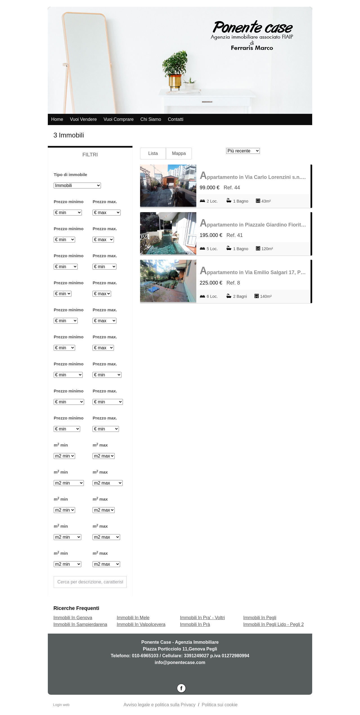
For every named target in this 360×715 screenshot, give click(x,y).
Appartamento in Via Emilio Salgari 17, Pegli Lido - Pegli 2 (253, 270)
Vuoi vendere (83, 119)
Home (57, 119)
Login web (61, 705)
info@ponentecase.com (180, 662)
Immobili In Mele (133, 617)
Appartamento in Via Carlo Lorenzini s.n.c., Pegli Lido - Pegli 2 (253, 175)
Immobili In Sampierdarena (80, 624)
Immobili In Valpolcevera (141, 624)
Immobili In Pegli (259, 617)
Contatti (175, 119)
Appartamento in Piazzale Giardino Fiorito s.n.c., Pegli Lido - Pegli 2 (253, 223)
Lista (153, 153)
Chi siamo (150, 119)
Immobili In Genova (72, 617)
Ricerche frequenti (76, 608)
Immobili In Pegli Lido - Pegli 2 (273, 624)
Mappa (179, 153)
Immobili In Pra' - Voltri (202, 617)
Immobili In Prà (195, 624)
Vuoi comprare (119, 119)
